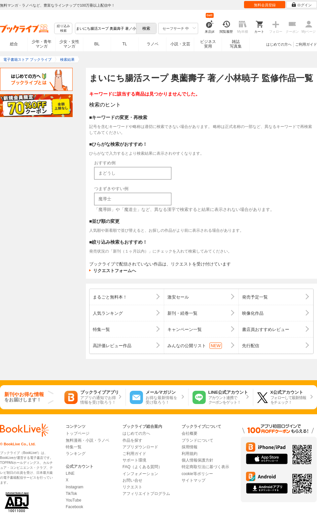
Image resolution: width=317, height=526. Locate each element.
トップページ (77, 433)
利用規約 (189, 453)
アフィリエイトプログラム (146, 493)
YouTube (73, 500)
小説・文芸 (180, 44)
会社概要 (189, 433)
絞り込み (63, 28)
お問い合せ (132, 480)
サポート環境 (134, 460)
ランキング (76, 453)
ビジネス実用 (208, 44)
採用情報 (189, 447)
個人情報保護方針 (197, 460)
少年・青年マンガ (42, 44)
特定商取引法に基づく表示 (205, 467)
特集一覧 (74, 447)
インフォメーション (140, 473)
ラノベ (152, 44)
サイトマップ (193, 480)
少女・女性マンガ (69, 44)
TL (124, 44)
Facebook (74, 507)
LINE (70, 473)
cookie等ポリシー (197, 473)
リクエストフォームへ (114, 270)
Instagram (74, 487)
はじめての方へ (279, 44)
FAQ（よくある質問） (142, 467)
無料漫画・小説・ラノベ (87, 440)
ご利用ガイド (306, 44)
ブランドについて (197, 440)
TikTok (71, 493)
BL (97, 43)
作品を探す (132, 440)
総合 (14, 44)
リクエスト (132, 487)
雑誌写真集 (236, 44)
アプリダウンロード (140, 447)
